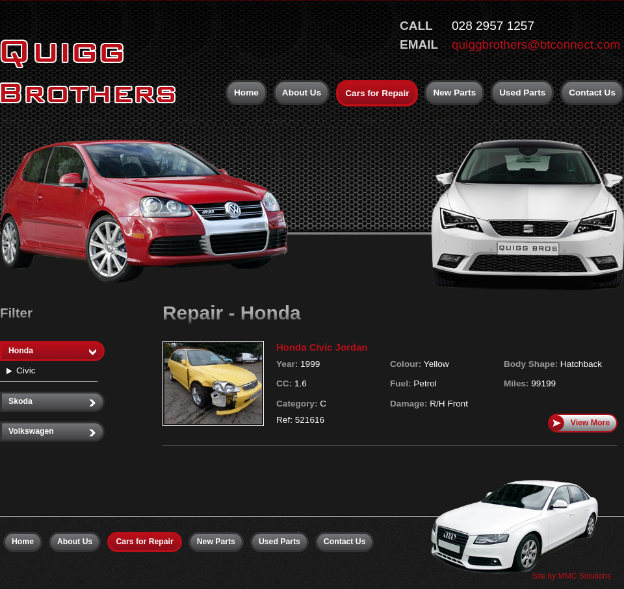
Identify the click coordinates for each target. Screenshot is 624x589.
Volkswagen (52, 431)
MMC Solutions (584, 576)
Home (246, 92)
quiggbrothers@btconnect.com (536, 44)
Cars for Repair (377, 93)
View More (579, 423)
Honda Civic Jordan (321, 347)
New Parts (454, 92)
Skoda (52, 402)
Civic (25, 370)
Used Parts (522, 92)
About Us (301, 92)
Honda (52, 351)
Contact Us (592, 92)
